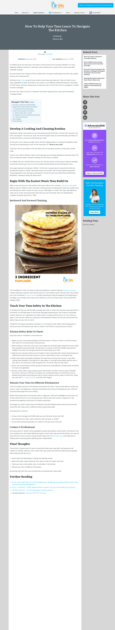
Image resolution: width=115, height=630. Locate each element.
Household (49, 54)
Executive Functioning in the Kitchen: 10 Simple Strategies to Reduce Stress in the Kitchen (94, 71)
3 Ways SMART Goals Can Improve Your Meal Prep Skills (92, 85)
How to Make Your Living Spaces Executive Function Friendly (93, 63)
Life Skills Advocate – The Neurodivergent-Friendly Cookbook (32, 490)
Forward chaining (31, 295)
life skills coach (58, 436)
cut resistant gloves (29, 377)
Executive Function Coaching (36, 493)
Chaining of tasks (67, 185)
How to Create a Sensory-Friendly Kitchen (93, 57)
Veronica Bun (58, 39)
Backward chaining (69, 290)
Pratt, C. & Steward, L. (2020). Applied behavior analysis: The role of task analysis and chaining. (43, 487)
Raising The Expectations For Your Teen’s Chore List (94, 79)
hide (31, 102)
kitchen (22, 80)
